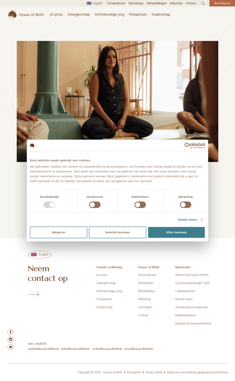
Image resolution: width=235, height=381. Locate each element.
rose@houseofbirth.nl (139, 349)
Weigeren (58, 232)
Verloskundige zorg (109, 14)
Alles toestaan (176, 232)
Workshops (145, 283)
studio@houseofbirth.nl (43, 349)
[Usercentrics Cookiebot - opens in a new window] (187, 146)
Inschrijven (145, 307)
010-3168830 (37, 344)
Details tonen (187, 219)
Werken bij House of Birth (192, 275)
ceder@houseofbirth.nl (107, 349)
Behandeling (146, 291)
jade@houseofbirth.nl (75, 349)
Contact (143, 315)
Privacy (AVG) (154, 372)
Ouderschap (161, 14)
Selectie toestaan (117, 232)
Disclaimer (134, 372)
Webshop (144, 299)
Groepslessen (147, 275)
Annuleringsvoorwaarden (191, 307)
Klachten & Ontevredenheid (193, 323)
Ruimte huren (184, 299)
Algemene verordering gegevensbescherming (197, 372)
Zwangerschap (79, 14)
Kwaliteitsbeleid (185, 315)
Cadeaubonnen (185, 291)
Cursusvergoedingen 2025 (192, 283)
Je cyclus (56, 14)
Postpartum (138, 14)
